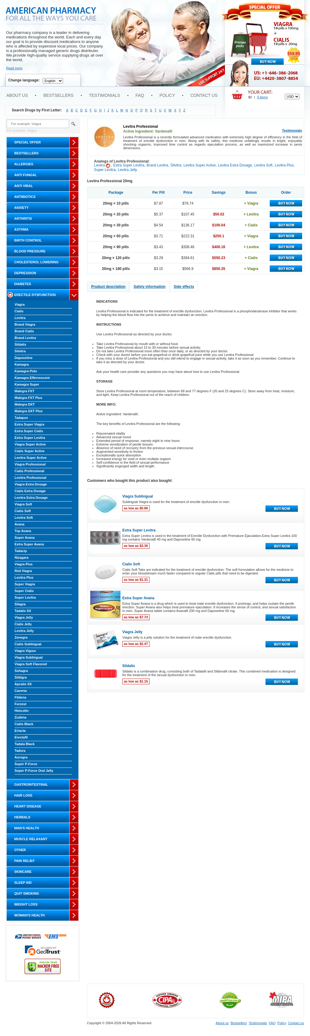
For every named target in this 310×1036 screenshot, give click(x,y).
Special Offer (27, 142)
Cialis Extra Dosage (30, 491)
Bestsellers (58, 95)
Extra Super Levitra (30, 437)
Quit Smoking (26, 893)
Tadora (20, 750)
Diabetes (22, 284)
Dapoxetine (23, 358)
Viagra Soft (23, 504)
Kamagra (22, 364)
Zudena (20, 717)
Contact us (204, 95)
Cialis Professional (29, 471)
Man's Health (26, 828)
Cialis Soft (23, 511)
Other (20, 850)
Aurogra (21, 757)
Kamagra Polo (26, 371)
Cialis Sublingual (28, 644)
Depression (25, 273)
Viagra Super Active (30, 444)
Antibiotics (24, 197)
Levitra (20, 318)
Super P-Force (26, 764)
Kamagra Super (27, 384)
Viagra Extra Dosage (31, 484)
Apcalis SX (23, 684)
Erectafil (21, 737)
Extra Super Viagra (29, 424)
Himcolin (21, 710)
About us (17, 95)
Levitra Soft (24, 517)
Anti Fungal (25, 175)
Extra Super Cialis (29, 431)
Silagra (20, 604)
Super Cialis (24, 591)
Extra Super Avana (29, 544)
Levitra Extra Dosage (31, 497)
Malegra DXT (25, 404)
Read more (14, 68)
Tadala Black (25, 744)
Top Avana (23, 531)
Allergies (23, 164)
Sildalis (20, 344)
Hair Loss (23, 795)
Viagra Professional (30, 464)
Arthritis (23, 218)
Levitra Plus (24, 577)
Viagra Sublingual (29, 657)
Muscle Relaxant (30, 839)
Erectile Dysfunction (35, 295)
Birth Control (28, 240)
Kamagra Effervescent (32, 378)
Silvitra (20, 351)
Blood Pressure (29, 251)
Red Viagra (23, 571)
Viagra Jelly (24, 617)
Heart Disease (27, 806)
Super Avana (25, 537)
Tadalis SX (23, 611)
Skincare (22, 871)
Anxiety (21, 207)
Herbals (22, 817)
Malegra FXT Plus (28, 398)
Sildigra (21, 677)
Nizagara (21, 557)
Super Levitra (25, 597)
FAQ (140, 95)
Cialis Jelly (23, 624)
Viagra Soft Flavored (31, 664)
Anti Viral (23, 186)
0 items (262, 97)
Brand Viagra (25, 324)
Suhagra (21, 671)
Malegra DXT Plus (29, 411)
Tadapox (21, 417)
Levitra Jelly (24, 631)
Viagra (20, 304)
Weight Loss (26, 904)
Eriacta (20, 730)
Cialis (19, 311)
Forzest (20, 704)
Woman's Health (29, 915)
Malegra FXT (24, 391)
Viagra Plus (24, 564)
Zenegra (21, 637)
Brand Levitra (25, 338)
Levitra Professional (30, 477)
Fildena (20, 697)
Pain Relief (24, 861)
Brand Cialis (24, 331)
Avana (20, 524)
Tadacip (21, 551)
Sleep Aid (22, 882)
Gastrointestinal (31, 784)
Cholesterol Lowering (36, 262)
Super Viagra (25, 584)
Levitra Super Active (31, 457)
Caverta (21, 690)
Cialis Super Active (30, 451)
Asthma (21, 229)
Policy (167, 95)
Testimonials (104, 95)
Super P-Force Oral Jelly (34, 770)
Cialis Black (24, 724)
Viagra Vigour (25, 651)
